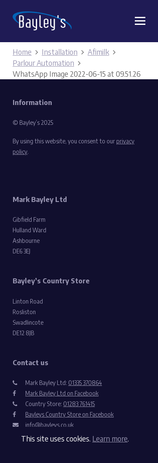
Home (22, 52)
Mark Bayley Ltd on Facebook (62, 393)
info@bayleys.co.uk (49, 424)
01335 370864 (85, 382)
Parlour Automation (43, 62)
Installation (60, 52)
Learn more (110, 438)
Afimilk (98, 52)
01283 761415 (79, 403)
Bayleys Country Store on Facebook (69, 414)
